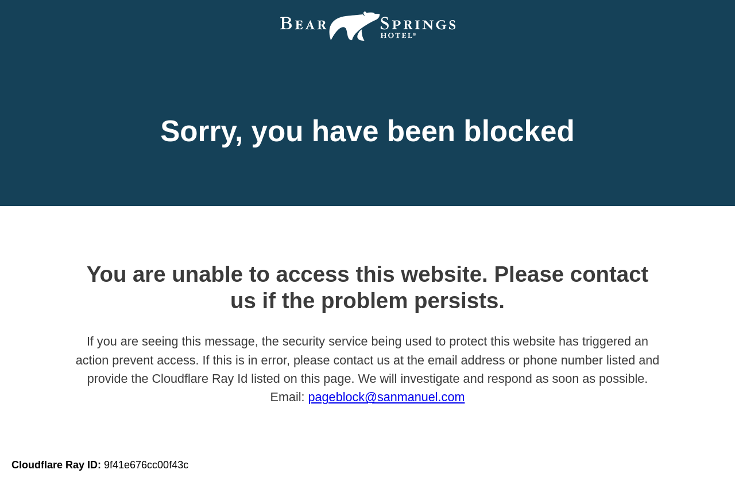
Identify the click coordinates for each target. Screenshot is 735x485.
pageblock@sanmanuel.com (386, 397)
